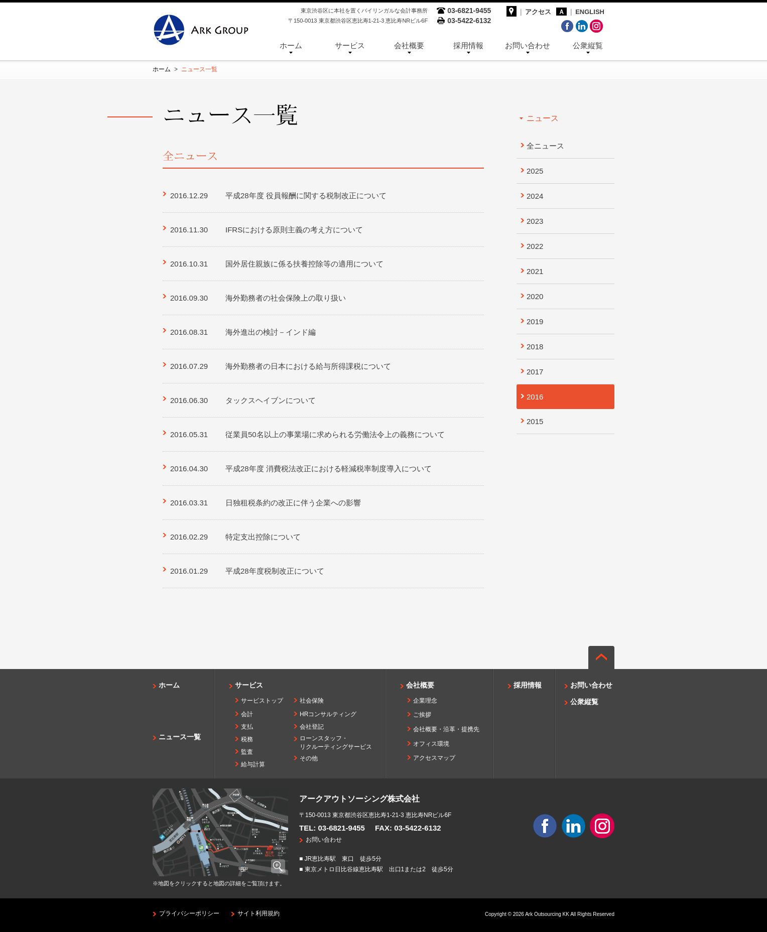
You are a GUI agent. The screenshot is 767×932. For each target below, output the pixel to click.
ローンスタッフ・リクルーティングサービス (336, 742)
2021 (535, 271)
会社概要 (409, 45)
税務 (247, 739)
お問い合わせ (527, 45)
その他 (309, 758)
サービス (350, 45)
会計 (247, 714)
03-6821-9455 (341, 828)
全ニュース (545, 146)
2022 (535, 246)
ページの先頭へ (601, 657)
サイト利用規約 (258, 913)
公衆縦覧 (588, 45)
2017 (535, 371)
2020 (535, 296)
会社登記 (312, 726)
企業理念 (425, 700)
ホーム (291, 45)
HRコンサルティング (328, 714)
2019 (535, 321)
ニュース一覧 (180, 737)
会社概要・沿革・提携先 (446, 729)
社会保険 (312, 700)
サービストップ (262, 700)
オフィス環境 (431, 743)
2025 (535, 171)
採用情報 (468, 45)
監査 (247, 751)
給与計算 (253, 764)
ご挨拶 (422, 714)
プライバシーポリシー (189, 913)
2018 (535, 346)
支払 (247, 726)
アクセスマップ (434, 757)
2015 (535, 421)
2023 (535, 221)
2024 (535, 196)
